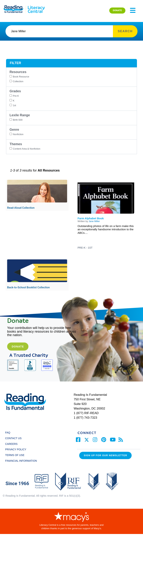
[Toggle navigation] (132, 10)
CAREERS (11, 443)
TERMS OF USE (16, 455)
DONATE (117, 10)
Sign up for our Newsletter (105, 455)
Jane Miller (94, 221)
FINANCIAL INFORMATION (21, 460)
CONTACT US (14, 438)
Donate (18, 346)
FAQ (7, 432)
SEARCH (125, 31)
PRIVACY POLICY (15, 449)
